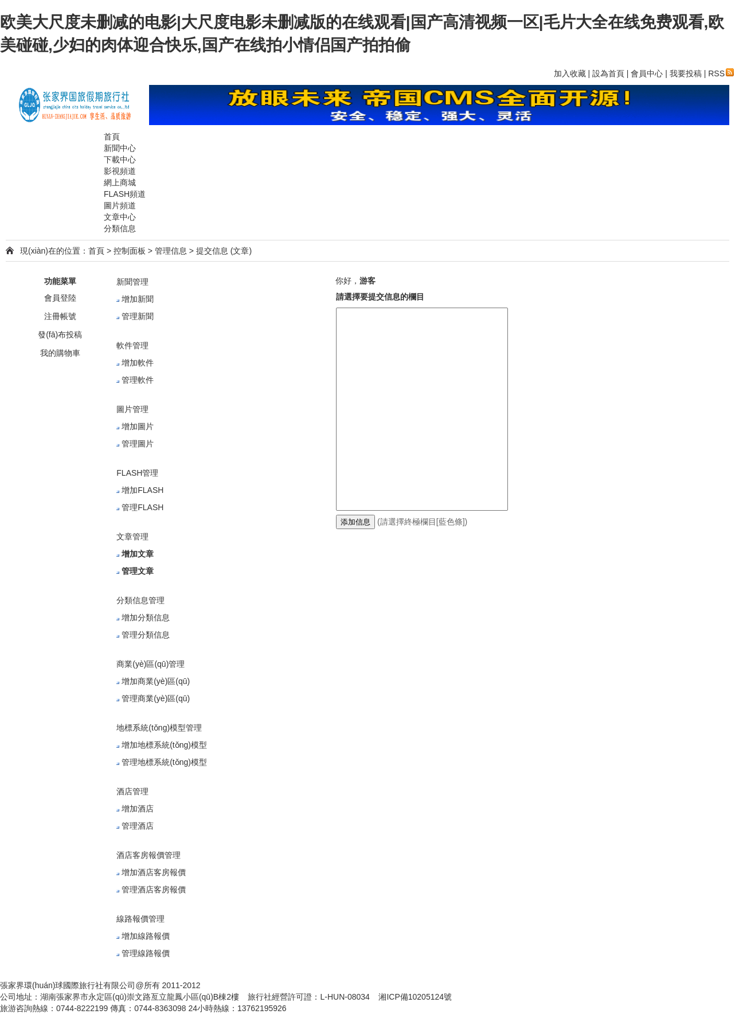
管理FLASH (142, 507)
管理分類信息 (146, 634)
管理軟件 (138, 379)
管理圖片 (138, 443)
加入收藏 (570, 73)
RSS (721, 73)
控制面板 (130, 250)
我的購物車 (60, 353)
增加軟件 (138, 362)
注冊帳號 (60, 316)
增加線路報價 (146, 936)
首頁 (112, 136)
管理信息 (171, 250)
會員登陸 (60, 297)
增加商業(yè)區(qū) (156, 681)
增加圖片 (138, 426)
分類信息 (120, 228)
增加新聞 (138, 299)
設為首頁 (608, 73)
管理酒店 (138, 825)
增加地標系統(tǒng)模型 (164, 744)
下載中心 (120, 159)
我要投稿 (686, 73)
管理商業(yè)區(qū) (156, 698)
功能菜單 (60, 281)
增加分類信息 (146, 617)
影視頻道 (120, 171)
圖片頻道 (120, 205)
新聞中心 (120, 148)
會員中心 (647, 73)
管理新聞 (138, 316)
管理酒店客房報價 (154, 889)
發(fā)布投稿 (60, 334)
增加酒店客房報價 (154, 872)
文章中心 (120, 217)
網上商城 (120, 182)
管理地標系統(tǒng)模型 (164, 762)
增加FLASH (142, 490)
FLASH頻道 (125, 194)
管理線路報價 (146, 953)
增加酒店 (138, 808)
